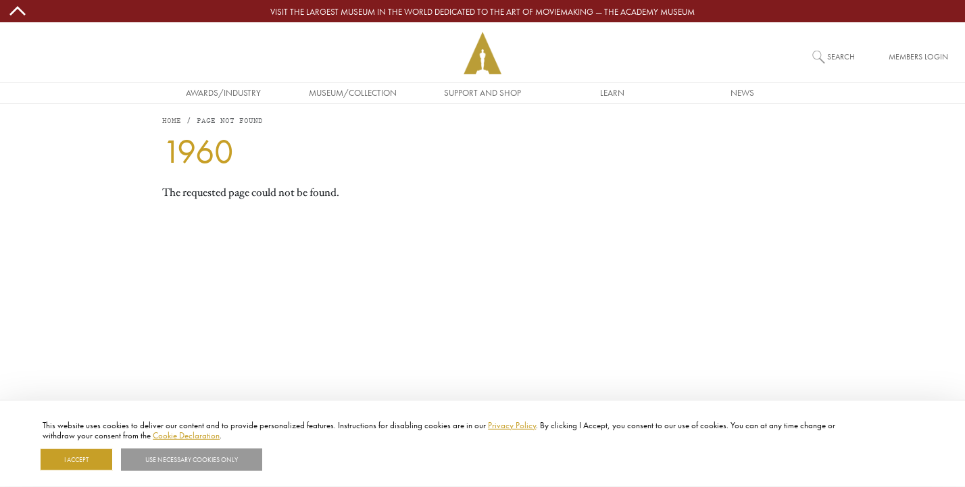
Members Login (918, 56)
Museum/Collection (353, 92)
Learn (612, 92)
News (742, 92)
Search (841, 56)
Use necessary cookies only (191, 459)
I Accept (76, 459)
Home (171, 121)
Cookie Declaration (186, 435)
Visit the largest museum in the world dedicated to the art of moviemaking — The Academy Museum (482, 11)
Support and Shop (482, 92)
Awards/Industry (223, 92)
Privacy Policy (512, 424)
